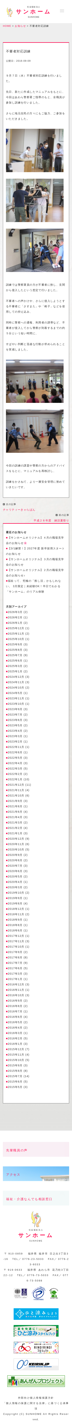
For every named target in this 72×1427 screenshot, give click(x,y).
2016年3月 (15, 1033)
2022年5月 (15, 757)
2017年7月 (15, 962)
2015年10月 (16, 1060)
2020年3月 (15, 887)
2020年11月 (16, 844)
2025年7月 (15, 655)
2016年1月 (15, 1043)
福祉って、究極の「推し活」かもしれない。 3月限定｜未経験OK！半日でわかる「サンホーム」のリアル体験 (33, 586)
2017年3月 (15, 973)
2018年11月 (16, 914)
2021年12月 (16, 784)
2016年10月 (16, 995)
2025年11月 (16, 633)
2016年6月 (15, 1016)
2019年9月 (15, 898)
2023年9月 (15, 709)
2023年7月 (15, 714)
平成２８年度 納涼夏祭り (51, 520)
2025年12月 (16, 628)
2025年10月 (16, 639)
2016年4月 (15, 1027)
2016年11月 (16, 989)
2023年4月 (15, 730)
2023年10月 (16, 703)
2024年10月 (16, 687)
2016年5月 (15, 1022)
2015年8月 (15, 1070)
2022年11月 (16, 746)
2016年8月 (15, 1006)
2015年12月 (16, 1049)
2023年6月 (15, 719)
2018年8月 (15, 925)
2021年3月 (15, 822)
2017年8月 (15, 957)
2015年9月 (15, 1065)
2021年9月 (15, 800)
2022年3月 (15, 768)
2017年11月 (16, 941)
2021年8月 (15, 806)
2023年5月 (15, 725)
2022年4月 (15, 763)
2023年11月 (16, 698)
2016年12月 (16, 984)
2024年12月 (16, 676)
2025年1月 (15, 671)
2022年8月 (15, 752)
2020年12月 (16, 838)
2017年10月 (16, 946)
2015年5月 (15, 1087)
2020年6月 (15, 871)
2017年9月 (15, 952)
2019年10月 (16, 892)
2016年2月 (15, 1038)
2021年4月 (15, 817)
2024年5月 (15, 693)
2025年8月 (15, 649)
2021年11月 (16, 790)
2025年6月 (15, 660)
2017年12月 (16, 935)
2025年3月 (15, 666)
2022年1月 (15, 779)
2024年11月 (16, 682)
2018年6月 (15, 930)
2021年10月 (16, 795)
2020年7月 (15, 865)
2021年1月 (15, 833)
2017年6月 (15, 968)
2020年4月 (15, 881)
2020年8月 (15, 860)
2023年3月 (15, 736)
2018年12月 (16, 908)
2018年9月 (15, 919)
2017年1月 (15, 979)
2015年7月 (15, 1076)
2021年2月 (15, 827)
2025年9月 (15, 644)
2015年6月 (15, 1081)
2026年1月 (15, 622)
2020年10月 (16, 849)
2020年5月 (15, 876)
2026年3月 (15, 612)
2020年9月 (15, 854)
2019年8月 (15, 903)
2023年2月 (15, 741)
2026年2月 (15, 617)
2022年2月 (15, 773)
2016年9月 (15, 1000)
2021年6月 (15, 811)
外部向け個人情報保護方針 (36, 1397)
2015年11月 (16, 1054)
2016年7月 (15, 1011)
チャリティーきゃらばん (19, 509)
